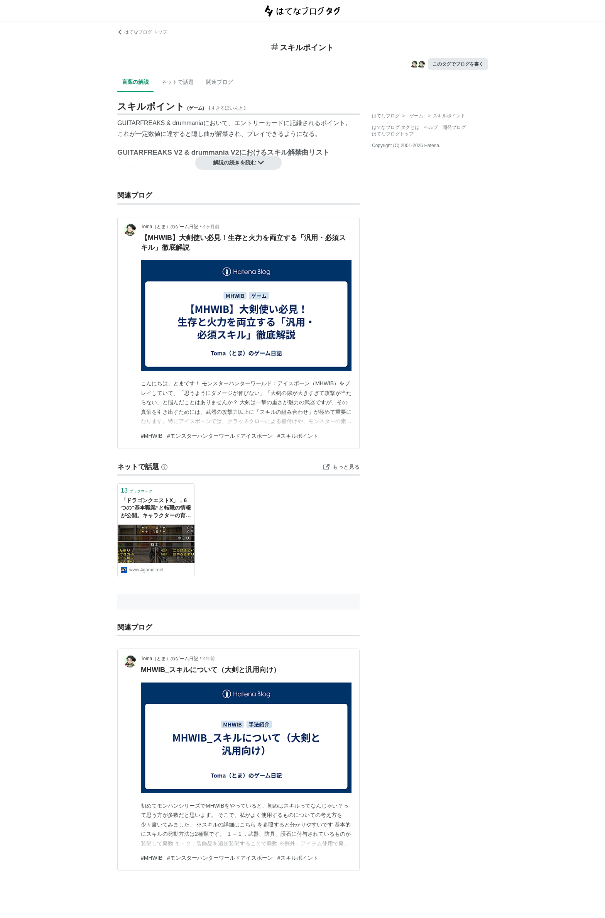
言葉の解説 (135, 82)
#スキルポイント (297, 436)
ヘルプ (431, 127)
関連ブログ (219, 82)
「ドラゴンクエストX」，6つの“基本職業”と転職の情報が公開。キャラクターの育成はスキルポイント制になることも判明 (156, 508)
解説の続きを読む (238, 162)
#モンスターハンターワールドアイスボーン (220, 436)
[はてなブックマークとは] (164, 467)
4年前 (209, 658)
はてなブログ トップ (142, 32)
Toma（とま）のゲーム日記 (169, 226)
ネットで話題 (177, 82)
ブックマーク (136, 490)
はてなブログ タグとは (395, 127)
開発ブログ (454, 127)
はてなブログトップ (393, 134)
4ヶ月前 (211, 226)
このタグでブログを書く (458, 64)
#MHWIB (151, 436)
